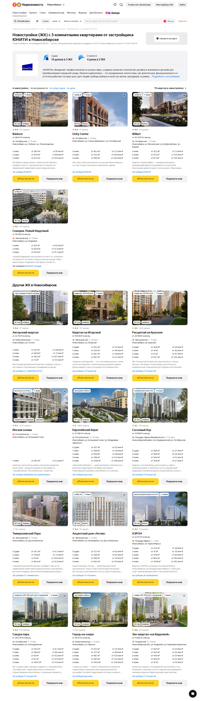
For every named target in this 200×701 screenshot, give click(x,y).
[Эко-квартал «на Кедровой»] (160, 609)
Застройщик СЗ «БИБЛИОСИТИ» (27, 371)
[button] (121, 4)
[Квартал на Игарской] (100, 308)
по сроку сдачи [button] (57, 88)
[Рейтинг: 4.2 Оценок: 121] (100, 328)
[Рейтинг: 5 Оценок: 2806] (100, 425)
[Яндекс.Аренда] (111, 12)
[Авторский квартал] (40, 308)
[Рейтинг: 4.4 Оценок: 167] (40, 129)
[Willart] (160, 109)
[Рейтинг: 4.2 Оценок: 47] (40, 328)
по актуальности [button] (39, 88)
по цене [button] (71, 88)
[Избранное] (115, 4)
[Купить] (33, 12)
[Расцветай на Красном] (160, 308)
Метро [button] (171, 21)
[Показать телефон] (25, 179)
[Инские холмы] (40, 405)
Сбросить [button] (182, 21)
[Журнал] (82, 12)
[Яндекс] (14, 5)
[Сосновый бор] (160, 405)
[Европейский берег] (100, 405)
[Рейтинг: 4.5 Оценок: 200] (160, 328)
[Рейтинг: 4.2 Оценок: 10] (100, 529)
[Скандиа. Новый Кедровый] (40, 206)
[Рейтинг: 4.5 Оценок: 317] (40, 226)
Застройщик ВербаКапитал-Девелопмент (31, 475)
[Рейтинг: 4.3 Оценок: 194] (40, 630)
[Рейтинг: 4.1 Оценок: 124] (160, 425)
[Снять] (42, 12)
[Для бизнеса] (96, 12)
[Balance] (40, 109)
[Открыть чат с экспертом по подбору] (193, 694)
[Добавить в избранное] (64, 95)
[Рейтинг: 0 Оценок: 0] (40, 529)
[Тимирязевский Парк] (40, 509)
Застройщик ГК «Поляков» (84, 575)
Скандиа (37, 266)
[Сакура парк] (40, 609)
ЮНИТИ (29, 266)
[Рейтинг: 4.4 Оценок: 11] (100, 129)
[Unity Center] (100, 109)
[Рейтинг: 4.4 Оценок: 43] (160, 129)
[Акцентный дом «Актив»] (100, 509)
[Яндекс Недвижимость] (30, 5)
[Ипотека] (71, 12)
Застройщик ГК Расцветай (84, 371)
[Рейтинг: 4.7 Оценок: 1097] (40, 425)
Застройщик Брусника (82, 475)
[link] (183, 4)
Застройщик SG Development (145, 575)
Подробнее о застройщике (166, 76)
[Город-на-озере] (100, 609)
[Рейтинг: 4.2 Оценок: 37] (160, 529)
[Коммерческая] (56, 12)
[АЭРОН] (160, 509)
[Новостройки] (20, 12)
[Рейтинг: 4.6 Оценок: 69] (160, 630)
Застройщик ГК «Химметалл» (25, 575)
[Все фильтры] (37, 21)
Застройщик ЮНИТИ (21, 172)
